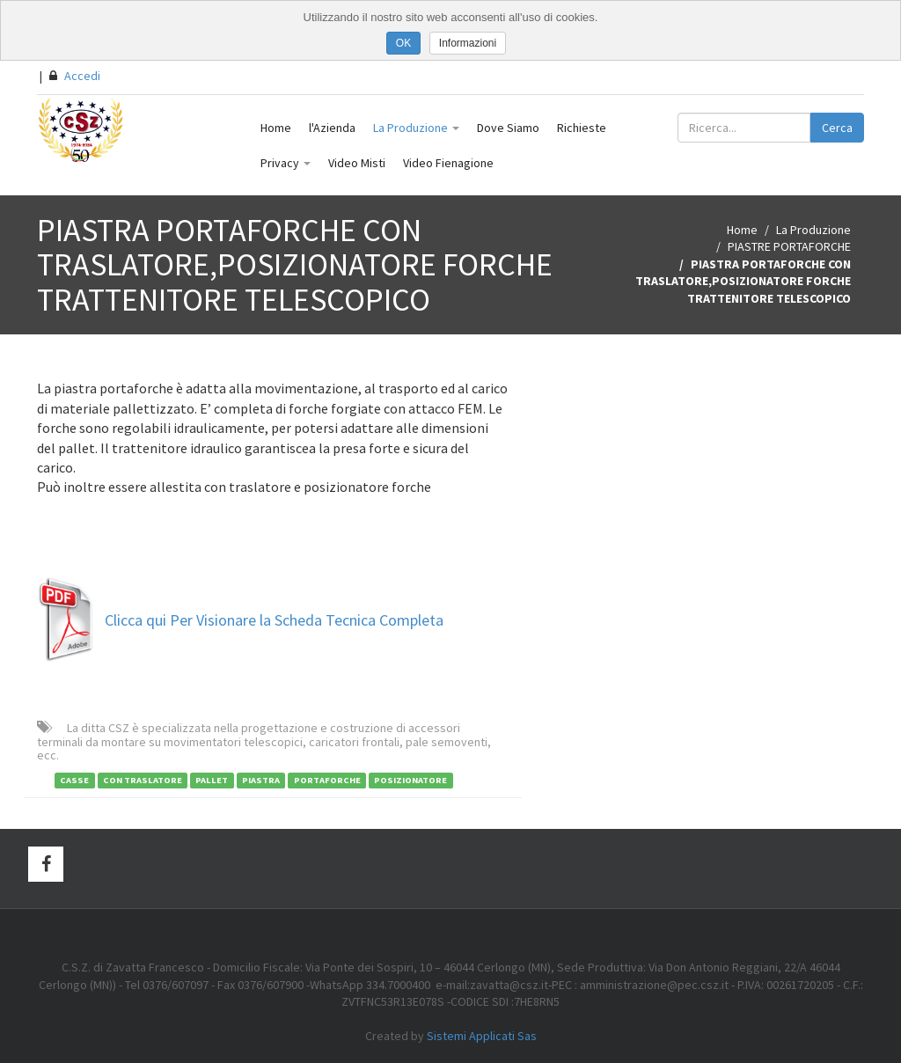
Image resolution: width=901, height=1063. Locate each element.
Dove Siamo (508, 128)
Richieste (581, 128)
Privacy (285, 163)
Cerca (837, 128)
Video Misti (356, 163)
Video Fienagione (448, 163)
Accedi (74, 76)
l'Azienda (332, 128)
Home (275, 128)
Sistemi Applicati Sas (482, 1036)
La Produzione (416, 128)
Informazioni (467, 43)
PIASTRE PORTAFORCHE (789, 246)
